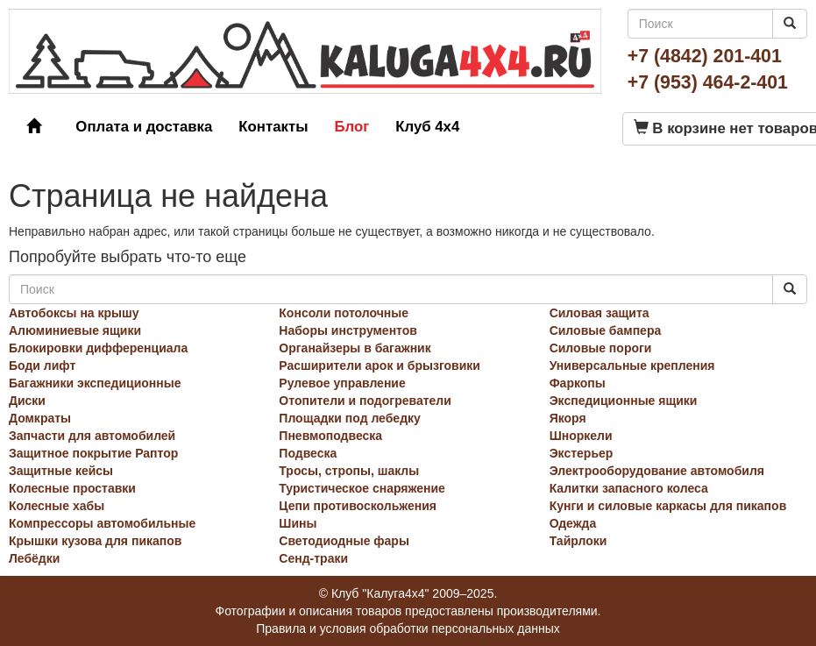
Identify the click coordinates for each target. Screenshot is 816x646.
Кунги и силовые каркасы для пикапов (668, 506)
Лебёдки (34, 558)
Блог (351, 126)
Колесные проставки (72, 488)
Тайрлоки (578, 541)
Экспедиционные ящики (624, 401)
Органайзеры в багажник (354, 348)
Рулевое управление (342, 383)
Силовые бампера (606, 330)
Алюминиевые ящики (75, 330)
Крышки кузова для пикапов (95, 541)
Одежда (573, 523)
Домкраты (40, 418)
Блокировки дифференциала (98, 348)
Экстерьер (582, 453)
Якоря (568, 418)
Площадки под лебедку (350, 418)
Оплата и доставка (143, 126)
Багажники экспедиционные (95, 383)
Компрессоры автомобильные (102, 523)
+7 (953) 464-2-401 (708, 82)
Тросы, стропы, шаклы (349, 471)
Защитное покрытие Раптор (93, 453)
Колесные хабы (56, 506)
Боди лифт (42, 365)
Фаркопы (578, 383)
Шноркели (581, 436)
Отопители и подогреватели (365, 401)
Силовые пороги (601, 348)
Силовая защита (599, 313)
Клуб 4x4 (427, 126)
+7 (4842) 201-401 (705, 56)
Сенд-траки (313, 558)
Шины (297, 523)
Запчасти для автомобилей (92, 436)
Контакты (273, 126)
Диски (27, 401)
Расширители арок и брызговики (379, 365)
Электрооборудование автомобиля (657, 471)
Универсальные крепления (632, 365)
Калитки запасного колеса (629, 488)
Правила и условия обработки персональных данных (408, 628)
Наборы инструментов (348, 330)
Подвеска (308, 453)
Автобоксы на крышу (74, 313)
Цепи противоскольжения (357, 506)
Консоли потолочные (343, 313)
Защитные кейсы (61, 471)
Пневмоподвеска (330, 436)
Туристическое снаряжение (362, 488)
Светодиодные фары (344, 541)
